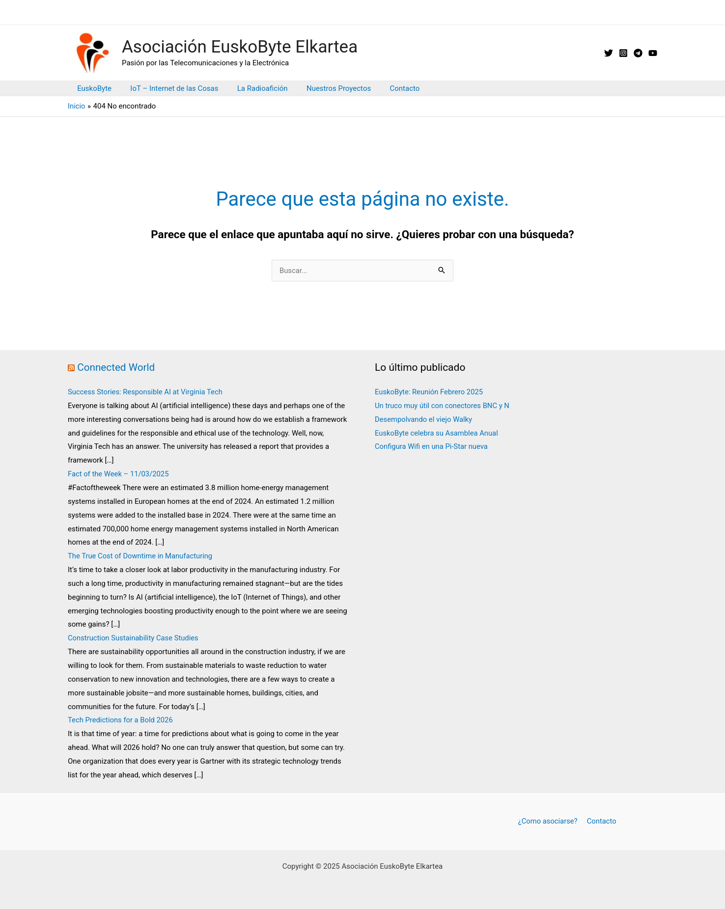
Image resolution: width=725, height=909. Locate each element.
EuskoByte (92, 88)
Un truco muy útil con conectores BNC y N (443, 405)
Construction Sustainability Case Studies (134, 638)
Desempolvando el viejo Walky (424, 419)
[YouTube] (652, 53)
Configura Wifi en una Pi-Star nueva (432, 446)
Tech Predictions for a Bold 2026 (121, 720)
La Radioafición (252, 88)
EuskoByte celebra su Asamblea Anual (437, 433)
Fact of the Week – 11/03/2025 (119, 473)
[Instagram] (623, 53)
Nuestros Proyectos (324, 88)
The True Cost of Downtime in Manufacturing (141, 555)
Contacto (386, 88)
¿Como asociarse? (548, 821)
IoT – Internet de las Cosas (168, 88)
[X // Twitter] (608, 53)
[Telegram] (638, 53)
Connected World (116, 367)
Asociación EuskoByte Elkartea (240, 47)
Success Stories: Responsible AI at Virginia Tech (146, 391)
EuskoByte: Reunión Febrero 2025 (430, 391)
